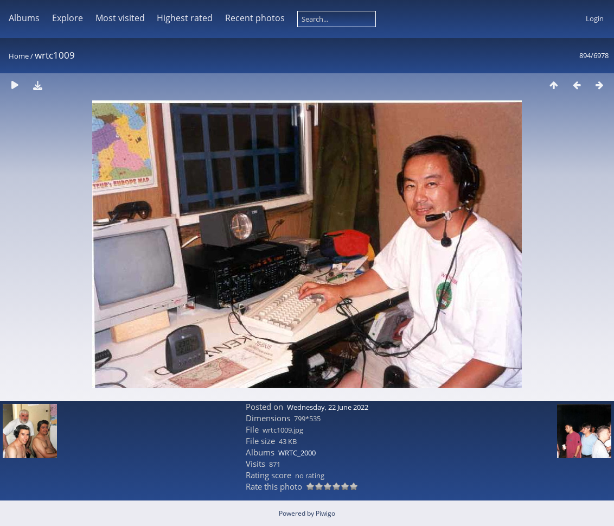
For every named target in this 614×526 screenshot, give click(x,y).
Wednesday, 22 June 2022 (327, 407)
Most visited (120, 18)
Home (19, 56)
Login (595, 18)
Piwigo (325, 513)
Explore (67, 18)
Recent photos (255, 18)
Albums (24, 18)
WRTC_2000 (297, 453)
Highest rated (185, 18)
